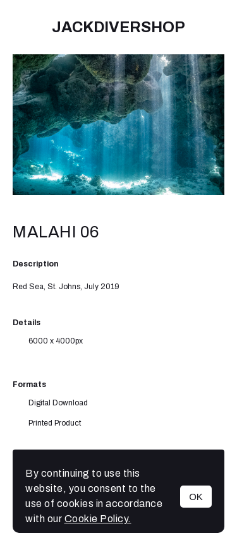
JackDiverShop (118, 27)
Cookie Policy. (97, 518)
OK (196, 496)
